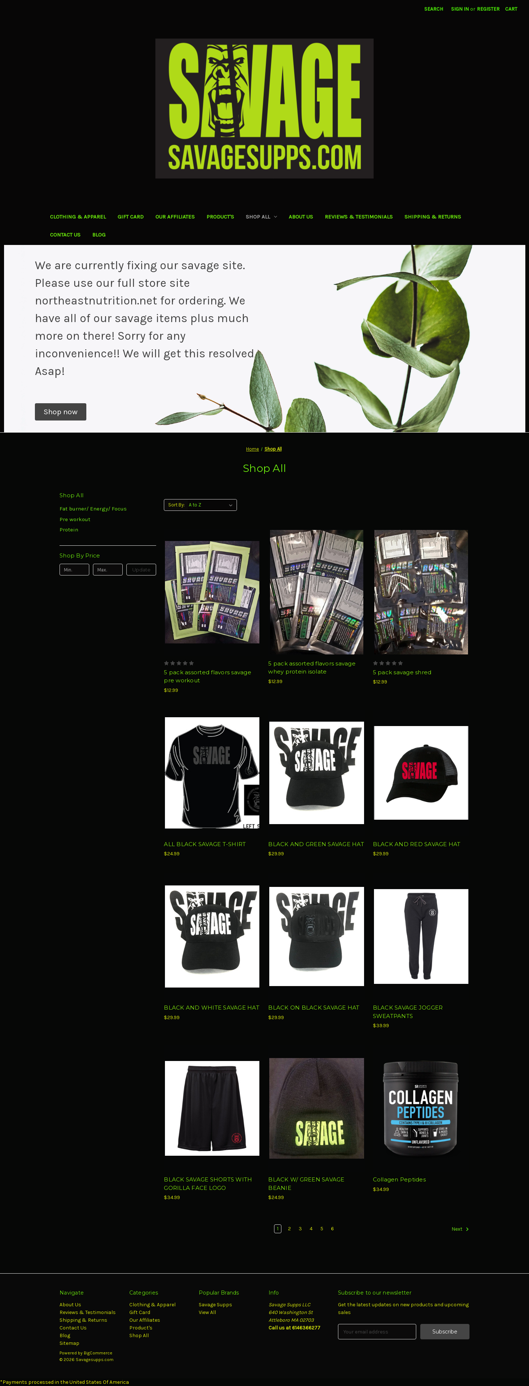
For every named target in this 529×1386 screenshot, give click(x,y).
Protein (69, 529)
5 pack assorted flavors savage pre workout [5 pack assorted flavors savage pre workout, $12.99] (207, 676)
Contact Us (65, 234)
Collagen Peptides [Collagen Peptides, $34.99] (399, 1179)
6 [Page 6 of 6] (332, 1229)
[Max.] (108, 569)
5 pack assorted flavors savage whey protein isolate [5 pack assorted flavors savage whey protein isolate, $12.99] (312, 667)
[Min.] (74, 569)
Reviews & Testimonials (359, 216)
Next (460, 1229)
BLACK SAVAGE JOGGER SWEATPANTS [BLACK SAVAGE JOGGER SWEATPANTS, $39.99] (408, 1011)
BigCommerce (98, 1353)
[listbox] (212, 504)
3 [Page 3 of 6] (300, 1229)
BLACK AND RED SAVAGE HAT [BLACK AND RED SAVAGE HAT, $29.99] (417, 844)
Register (488, 9)
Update (141, 570)
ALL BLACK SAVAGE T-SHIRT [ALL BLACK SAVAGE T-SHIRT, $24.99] (205, 844)
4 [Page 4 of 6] (311, 1229)
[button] (60, 412)
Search (433, 9)
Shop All (261, 216)
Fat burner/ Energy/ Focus (93, 508)
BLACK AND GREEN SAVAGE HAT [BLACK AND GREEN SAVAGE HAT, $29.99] (316, 844)
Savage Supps (215, 1305)
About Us (301, 216)
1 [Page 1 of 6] (277, 1229)
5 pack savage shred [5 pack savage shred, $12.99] (402, 672)
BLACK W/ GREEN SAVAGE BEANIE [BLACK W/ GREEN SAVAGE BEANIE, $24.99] (306, 1183)
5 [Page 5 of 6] (321, 1229)
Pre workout (75, 519)
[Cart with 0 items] (511, 9)
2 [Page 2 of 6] (289, 1229)
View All (207, 1312)
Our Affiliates (175, 216)
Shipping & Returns (432, 216)
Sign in (460, 9)
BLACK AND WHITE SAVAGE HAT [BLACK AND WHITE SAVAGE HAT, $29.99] (211, 1007)
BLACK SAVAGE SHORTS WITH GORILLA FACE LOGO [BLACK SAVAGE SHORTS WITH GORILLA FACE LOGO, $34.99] (208, 1183)
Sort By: (176, 505)
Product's (220, 216)
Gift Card (131, 216)
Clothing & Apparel (78, 216)
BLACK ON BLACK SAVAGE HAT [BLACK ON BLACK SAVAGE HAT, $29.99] (313, 1007)
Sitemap (69, 1343)
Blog (98, 234)
